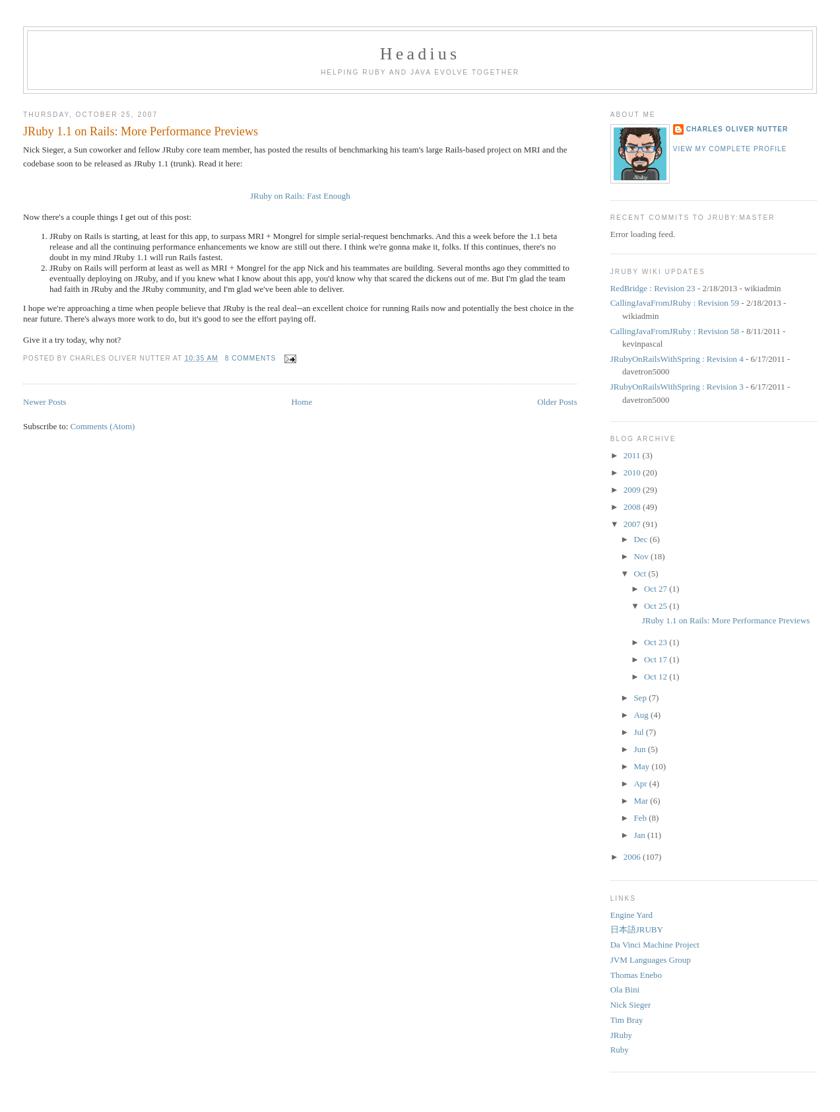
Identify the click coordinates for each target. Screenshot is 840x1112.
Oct (640, 573)
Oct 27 (656, 589)
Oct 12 (656, 676)
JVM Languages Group (650, 960)
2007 (633, 524)
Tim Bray (626, 1020)
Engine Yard (631, 915)
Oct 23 (656, 642)
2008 (633, 507)
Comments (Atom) (103, 426)
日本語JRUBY (636, 929)
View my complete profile (730, 149)
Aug (642, 715)
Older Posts (557, 402)
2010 (633, 472)
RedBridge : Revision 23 (652, 288)
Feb (641, 818)
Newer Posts (44, 402)
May (642, 766)
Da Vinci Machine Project (654, 945)
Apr (641, 783)
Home (301, 402)
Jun (640, 749)
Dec (641, 539)
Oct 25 (656, 606)
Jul (639, 732)
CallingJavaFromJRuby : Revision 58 (674, 331)
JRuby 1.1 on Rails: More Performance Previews (140, 131)
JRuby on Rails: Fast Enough (300, 196)
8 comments (250, 358)
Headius (420, 53)
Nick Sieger (630, 1005)
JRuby (621, 1035)
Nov (642, 556)
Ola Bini (624, 989)
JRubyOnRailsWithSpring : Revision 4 (677, 359)
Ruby (619, 1050)
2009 (633, 490)
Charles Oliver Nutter (737, 129)
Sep (641, 698)
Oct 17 (656, 659)
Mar (641, 801)
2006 (633, 857)
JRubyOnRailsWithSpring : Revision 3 (677, 387)
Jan (640, 835)
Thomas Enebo (636, 975)
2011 (633, 455)
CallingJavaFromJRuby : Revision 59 (674, 303)
